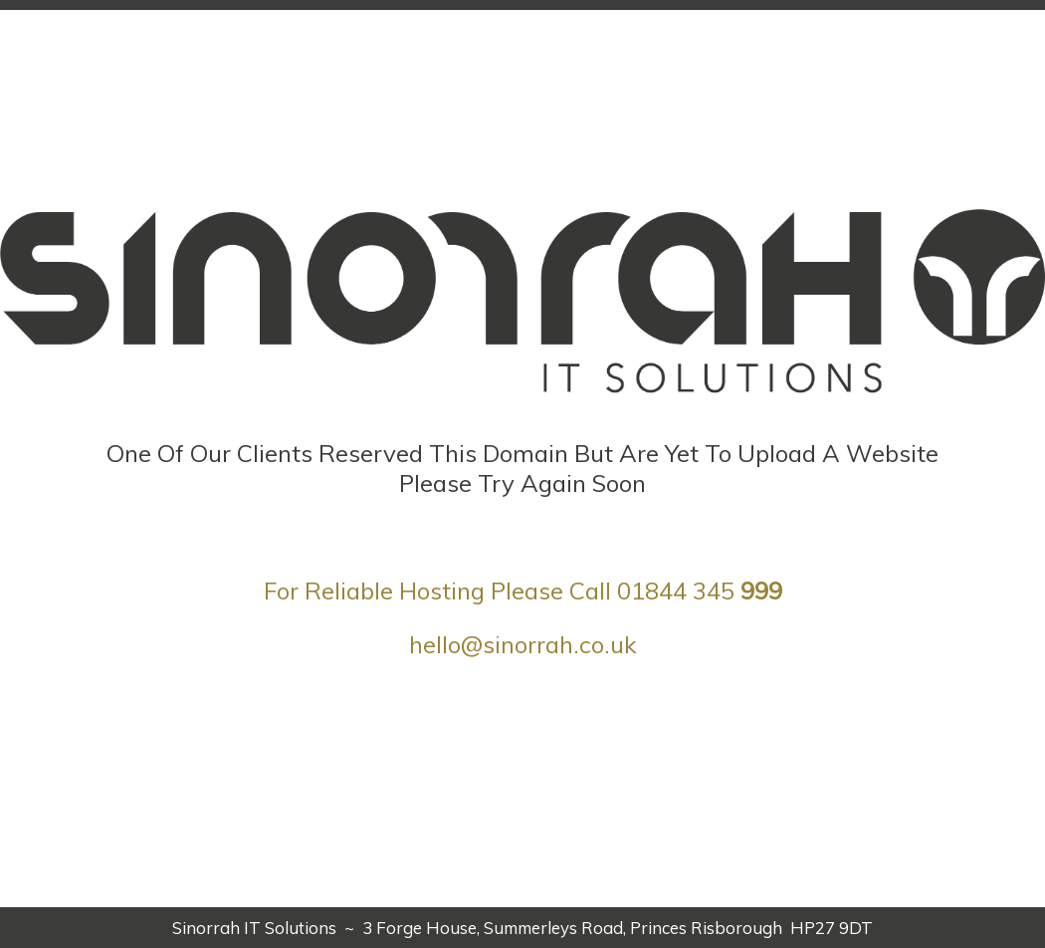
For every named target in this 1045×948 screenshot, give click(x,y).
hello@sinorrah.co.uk (523, 644)
